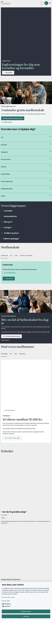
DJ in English (6, 556)
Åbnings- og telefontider (9, 566)
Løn (2, 137)
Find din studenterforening (11, 336)
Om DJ (4, 554)
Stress (3, 196)
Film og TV (8, 222)
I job (11, 255)
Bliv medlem (8, 72)
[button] (50, 3)
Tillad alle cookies (26, 611)
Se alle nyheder (8, 463)
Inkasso (3, 167)
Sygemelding (5, 174)
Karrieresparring (6, 181)
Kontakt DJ (5, 544)
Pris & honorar (6, 159)
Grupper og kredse (7, 579)
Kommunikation (10, 216)
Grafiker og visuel (11, 233)
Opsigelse (4, 152)
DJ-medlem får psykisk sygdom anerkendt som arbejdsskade (25, 442)
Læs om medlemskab (10, 273)
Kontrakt (4, 145)
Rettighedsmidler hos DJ (9, 564)
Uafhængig (4, 353)
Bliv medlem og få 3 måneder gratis (13, 118)
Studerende (4, 255)
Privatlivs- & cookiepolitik (9, 561)
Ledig (15, 255)
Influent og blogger (11, 239)
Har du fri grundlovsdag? (14, 419)
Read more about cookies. (8, 597)
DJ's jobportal (6, 571)
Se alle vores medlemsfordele (13, 511)
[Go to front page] (19, 3)
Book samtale (6, 546)
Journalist (8, 211)
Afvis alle (26, 616)
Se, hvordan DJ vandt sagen (12, 393)
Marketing (7, 604)
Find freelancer (6, 559)
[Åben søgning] (46, 3)
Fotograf (7, 227)
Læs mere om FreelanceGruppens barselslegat (18, 506)
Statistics (7, 606)
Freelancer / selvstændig (26, 255)
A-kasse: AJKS (6, 569)
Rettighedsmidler (7, 189)
